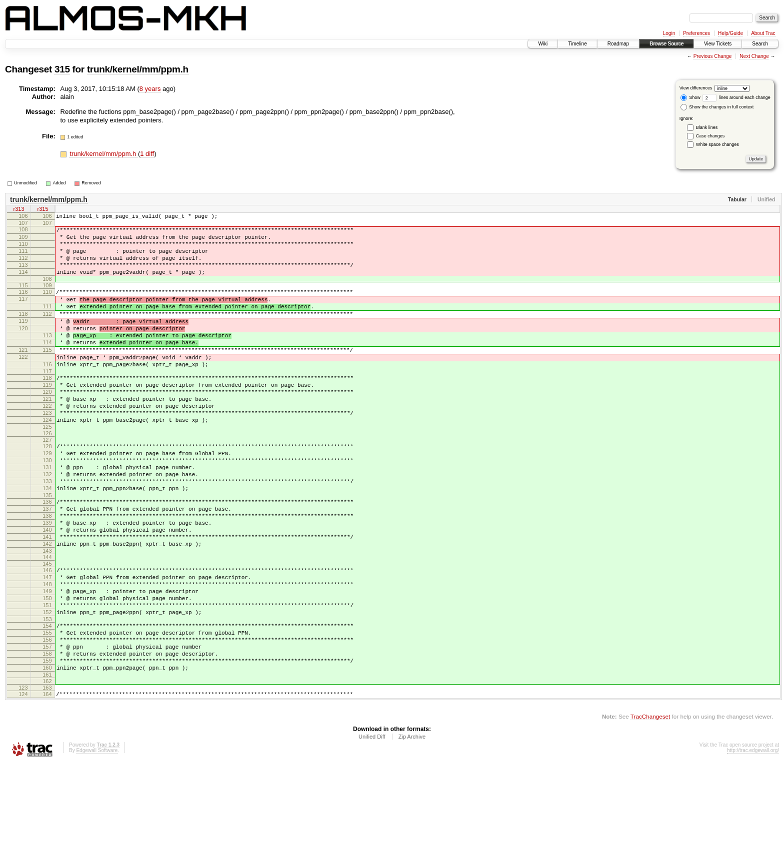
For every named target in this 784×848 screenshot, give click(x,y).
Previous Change (713, 56)
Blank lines (707, 127)
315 (62, 69)
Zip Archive (412, 821)
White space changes (717, 144)
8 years (150, 88)
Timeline (577, 43)
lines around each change (736, 97)
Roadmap (618, 43)
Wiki (543, 43)
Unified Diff (372, 821)
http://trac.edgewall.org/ (753, 834)
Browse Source (667, 43)
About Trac (763, 33)
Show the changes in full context (717, 106)
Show (690, 97)
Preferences (696, 33)
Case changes (710, 135)
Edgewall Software (97, 834)
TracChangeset (650, 800)
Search (760, 43)
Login (669, 33)
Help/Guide (730, 33)
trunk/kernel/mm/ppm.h (137, 69)
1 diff (147, 153)
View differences (696, 87)
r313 (18, 210)
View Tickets (718, 43)
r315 (42, 210)
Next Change (754, 56)
